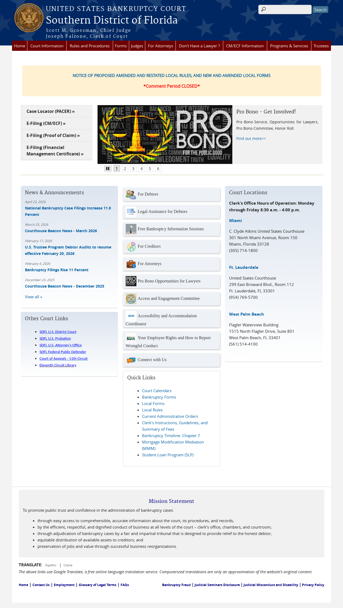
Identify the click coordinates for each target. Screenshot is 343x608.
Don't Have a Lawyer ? (199, 45)
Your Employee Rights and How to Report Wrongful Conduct (168, 340)
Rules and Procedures (90, 45)
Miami (235, 220)
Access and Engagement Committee (163, 298)
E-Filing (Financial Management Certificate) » (55, 150)
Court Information (47, 45)
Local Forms (153, 403)
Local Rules (152, 409)
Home (19, 45)
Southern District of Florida (112, 20)
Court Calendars (157, 390)
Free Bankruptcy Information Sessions (165, 229)
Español (51, 565)
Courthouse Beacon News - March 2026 (61, 230)
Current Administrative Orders (170, 416)
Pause (109, 168)
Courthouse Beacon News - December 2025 (64, 286)
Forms (121, 45)
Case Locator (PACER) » (51, 111)
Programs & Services (289, 45)
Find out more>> (251, 138)
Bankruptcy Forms (159, 397)
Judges (137, 45)
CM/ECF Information (245, 45)
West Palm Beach (246, 314)
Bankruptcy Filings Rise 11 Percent (56, 269)
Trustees (321, 45)
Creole (68, 565)
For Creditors (143, 246)
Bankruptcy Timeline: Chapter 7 (171, 435)
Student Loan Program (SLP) (167, 454)
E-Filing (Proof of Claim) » (53, 135)
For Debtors (142, 194)
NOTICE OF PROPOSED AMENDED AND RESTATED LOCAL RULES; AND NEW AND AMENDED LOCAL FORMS (171, 75)
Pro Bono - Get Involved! (266, 112)
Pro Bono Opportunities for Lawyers (163, 281)
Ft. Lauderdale (243, 267)
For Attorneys (160, 45)
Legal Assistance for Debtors (156, 212)
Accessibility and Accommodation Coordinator (161, 318)
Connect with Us (146, 360)
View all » (33, 296)
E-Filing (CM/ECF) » (46, 123)
